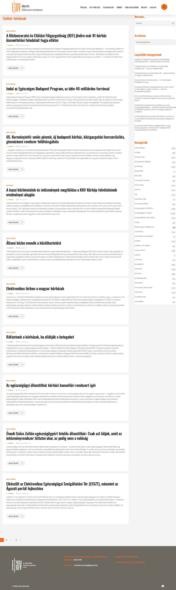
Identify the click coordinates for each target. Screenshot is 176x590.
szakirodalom (140, 250)
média (137, 222)
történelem (139, 283)
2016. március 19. (22, 293)
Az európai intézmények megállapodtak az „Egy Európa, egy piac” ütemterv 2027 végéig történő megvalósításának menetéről (153, 128)
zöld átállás (139, 301)
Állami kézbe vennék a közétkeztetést (33, 243)
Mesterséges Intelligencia (155, 227)
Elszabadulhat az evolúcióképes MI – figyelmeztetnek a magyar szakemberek (155, 74)
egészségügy (11, 31)
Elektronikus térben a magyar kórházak (35, 288)
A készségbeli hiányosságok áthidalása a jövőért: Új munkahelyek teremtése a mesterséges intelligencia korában (154, 118)
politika (137, 241)
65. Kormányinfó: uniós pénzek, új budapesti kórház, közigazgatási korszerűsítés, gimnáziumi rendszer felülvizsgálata (65, 139)
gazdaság (9, 185)
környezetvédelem (141, 204)
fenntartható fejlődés (143, 162)
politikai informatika (142, 245)
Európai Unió (140, 157)
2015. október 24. (22, 493)
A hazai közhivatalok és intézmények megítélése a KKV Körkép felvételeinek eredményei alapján (61, 192)
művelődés (139, 232)
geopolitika (139, 171)
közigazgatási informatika (145, 218)
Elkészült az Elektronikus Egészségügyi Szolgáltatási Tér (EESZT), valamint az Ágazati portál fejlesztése (62, 486)
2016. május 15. (22, 199)
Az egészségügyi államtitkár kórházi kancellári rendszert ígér (51, 385)
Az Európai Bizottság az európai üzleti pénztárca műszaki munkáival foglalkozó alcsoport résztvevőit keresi (155, 98)
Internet (137, 190)
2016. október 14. (22, 146)
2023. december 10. (23, 45)
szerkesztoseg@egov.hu (86, 565)
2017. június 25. (22, 93)
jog (136, 194)
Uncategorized (140, 297)
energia (137, 152)
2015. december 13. (23, 443)
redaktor (10, 45)
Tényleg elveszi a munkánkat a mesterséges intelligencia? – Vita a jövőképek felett (151, 67)
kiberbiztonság (140, 199)
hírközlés (138, 176)
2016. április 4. (21, 248)
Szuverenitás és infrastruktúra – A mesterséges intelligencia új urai (153, 81)
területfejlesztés (141, 278)
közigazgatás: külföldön (144, 208)
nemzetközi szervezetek (144, 236)
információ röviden (142, 180)
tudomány (139, 292)
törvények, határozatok (143, 287)
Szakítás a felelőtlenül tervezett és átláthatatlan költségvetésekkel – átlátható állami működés (152, 60)
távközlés (138, 269)
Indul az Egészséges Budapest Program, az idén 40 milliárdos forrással (58, 88)
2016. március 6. (22, 342)
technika (138, 274)
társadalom (139, 264)
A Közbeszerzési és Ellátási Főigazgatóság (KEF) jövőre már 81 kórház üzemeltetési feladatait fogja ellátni (56, 38)
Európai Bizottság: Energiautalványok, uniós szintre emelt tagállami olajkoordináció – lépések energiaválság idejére (154, 89)
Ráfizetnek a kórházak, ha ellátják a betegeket (40, 337)
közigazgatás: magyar (143, 213)
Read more (13, 68)
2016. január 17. (22, 390)
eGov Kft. (78, 560)
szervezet (138, 259)
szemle (137, 255)
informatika (139, 185)
